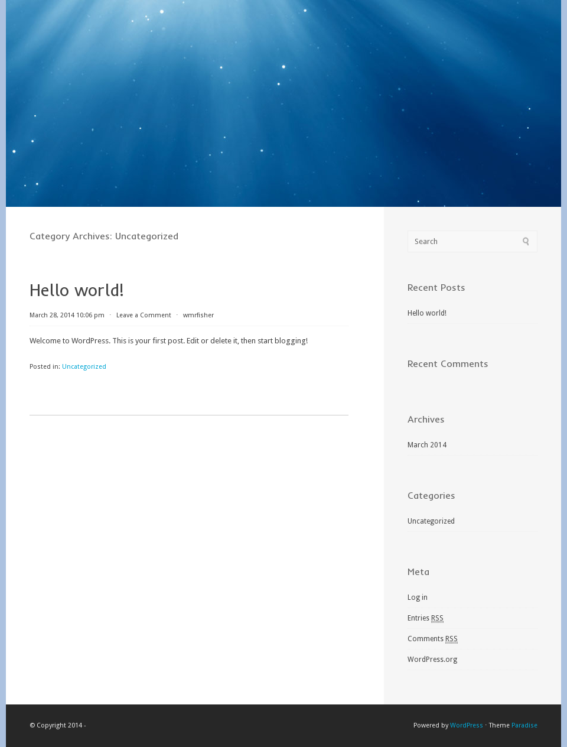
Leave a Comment (143, 315)
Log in (418, 597)
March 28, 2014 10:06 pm (67, 315)
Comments (433, 639)
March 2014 (427, 445)
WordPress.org (432, 659)
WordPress (466, 725)
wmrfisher (198, 315)
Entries (426, 618)
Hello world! (77, 290)
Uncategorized (84, 367)
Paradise (524, 725)
